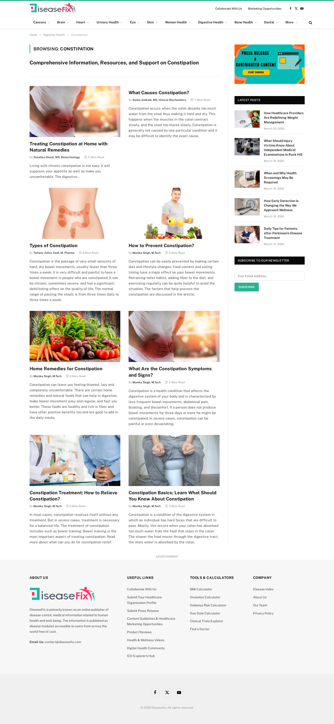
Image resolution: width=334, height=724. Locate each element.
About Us (260, 597)
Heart (80, 22)
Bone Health (244, 22)
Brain (61, 22)
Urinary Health (108, 22)
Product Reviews (139, 632)
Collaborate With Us (228, 8)
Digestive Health (210, 22)
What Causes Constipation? (159, 92)
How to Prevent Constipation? (161, 245)
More (289, 22)
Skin (150, 22)
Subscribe (246, 287)
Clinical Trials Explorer (206, 621)
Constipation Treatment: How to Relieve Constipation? (73, 496)
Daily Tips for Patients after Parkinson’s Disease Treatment (283, 233)
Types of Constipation (53, 245)
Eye (133, 22)
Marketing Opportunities (265, 8)
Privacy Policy (263, 613)
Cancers (39, 22)
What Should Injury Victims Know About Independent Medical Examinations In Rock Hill (283, 147)
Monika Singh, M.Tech (146, 252)
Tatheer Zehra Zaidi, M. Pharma (54, 252)
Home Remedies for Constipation (66, 368)
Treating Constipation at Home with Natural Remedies (69, 147)
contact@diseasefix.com (63, 642)
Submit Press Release (143, 611)
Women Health (176, 22)
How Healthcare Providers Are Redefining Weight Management (284, 117)
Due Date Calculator (205, 613)
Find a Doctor (200, 629)
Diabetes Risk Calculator (208, 605)
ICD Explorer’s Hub (141, 656)
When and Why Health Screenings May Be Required (280, 177)
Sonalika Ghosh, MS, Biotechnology (56, 157)
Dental (269, 22)
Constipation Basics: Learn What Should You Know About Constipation (172, 496)
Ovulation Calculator (205, 597)
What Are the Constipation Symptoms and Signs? (170, 372)
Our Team (260, 605)
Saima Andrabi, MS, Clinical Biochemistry (159, 100)
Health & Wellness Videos (145, 640)
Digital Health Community (146, 648)
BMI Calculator (201, 589)
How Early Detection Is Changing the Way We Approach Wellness (281, 205)
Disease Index (263, 589)
